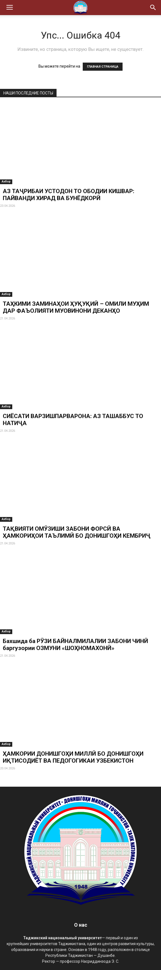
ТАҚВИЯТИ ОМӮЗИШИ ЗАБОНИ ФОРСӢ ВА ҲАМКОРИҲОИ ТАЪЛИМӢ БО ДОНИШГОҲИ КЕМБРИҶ (76, 532)
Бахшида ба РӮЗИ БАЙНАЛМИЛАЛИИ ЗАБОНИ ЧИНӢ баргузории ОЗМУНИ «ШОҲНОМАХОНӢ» (75, 644)
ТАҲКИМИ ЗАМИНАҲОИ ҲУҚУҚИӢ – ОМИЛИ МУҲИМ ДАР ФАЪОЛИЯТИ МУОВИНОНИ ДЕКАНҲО (76, 307)
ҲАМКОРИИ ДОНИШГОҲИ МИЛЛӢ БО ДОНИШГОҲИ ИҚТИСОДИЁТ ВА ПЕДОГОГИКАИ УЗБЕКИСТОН (73, 757)
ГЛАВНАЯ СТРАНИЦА (102, 66)
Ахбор (6, 181)
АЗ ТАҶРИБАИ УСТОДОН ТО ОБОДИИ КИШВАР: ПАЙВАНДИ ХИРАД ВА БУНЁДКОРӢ (68, 194)
